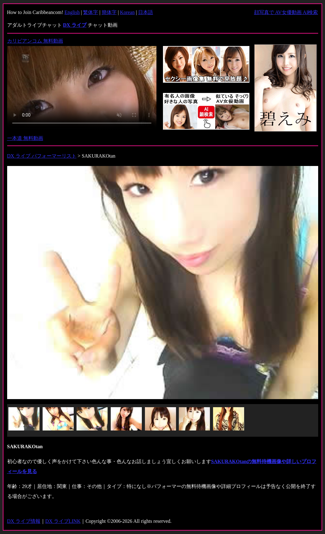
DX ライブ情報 (23, 521)
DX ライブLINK (63, 521)
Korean (127, 12)
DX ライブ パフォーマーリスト (42, 156)
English (72, 12)
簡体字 (109, 12)
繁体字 (90, 12)
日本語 (145, 12)
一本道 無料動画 (25, 138)
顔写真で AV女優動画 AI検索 (286, 12)
